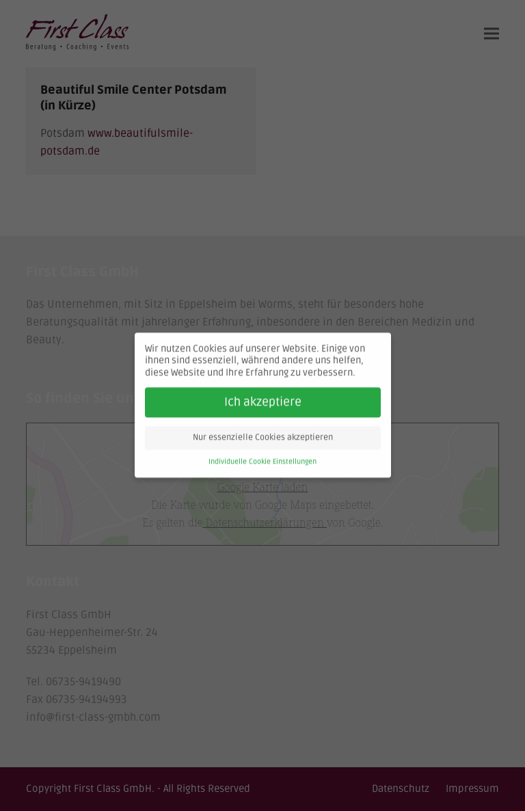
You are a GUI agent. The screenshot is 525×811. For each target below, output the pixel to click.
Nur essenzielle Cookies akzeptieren (263, 434)
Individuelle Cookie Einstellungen (262, 458)
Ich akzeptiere (262, 399)
